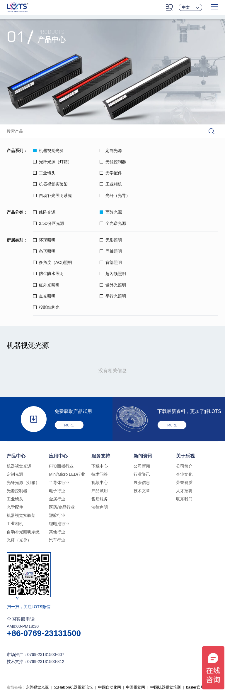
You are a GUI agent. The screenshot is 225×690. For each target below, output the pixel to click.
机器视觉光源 (48, 150)
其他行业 (57, 497)
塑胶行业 (57, 481)
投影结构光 (46, 273)
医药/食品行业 (62, 473)
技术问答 (99, 440)
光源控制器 (46, 161)
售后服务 (99, 465)
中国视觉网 (135, 653)
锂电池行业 (59, 489)
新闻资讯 (143, 421)
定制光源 (106, 150)
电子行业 (57, 456)
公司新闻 (142, 432)
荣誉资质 (184, 448)
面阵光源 (106, 200)
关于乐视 (185, 421)
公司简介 (184, 432)
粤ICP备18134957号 (134, 671)
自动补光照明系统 (175, 173)
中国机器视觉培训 (165, 653)
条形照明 (167, 228)
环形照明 (44, 228)
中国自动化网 (109, 653)
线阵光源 (44, 200)
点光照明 (106, 262)
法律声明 (99, 473)
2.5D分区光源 (172, 200)
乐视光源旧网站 (52, 662)
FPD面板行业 (61, 432)
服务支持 (100, 421)
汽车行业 (57, 506)
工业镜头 (106, 161)
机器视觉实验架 (50, 173)
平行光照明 (169, 262)
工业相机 (106, 173)
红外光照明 (169, 251)
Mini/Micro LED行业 (67, 440)
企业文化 (184, 440)
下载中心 (99, 432)
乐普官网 (27, 662)
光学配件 (167, 161)
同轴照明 (44, 239)
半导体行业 (59, 448)
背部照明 (167, 239)
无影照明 (106, 228)
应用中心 (58, 421)
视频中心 (99, 448)
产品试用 (99, 456)
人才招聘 (184, 456)
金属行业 (57, 465)
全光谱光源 (46, 212)
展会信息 (142, 448)
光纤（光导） (48, 184)
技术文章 (142, 456)
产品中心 (16, 421)
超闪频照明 (108, 251)
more (69, 391)
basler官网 (195, 653)
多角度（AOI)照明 (114, 239)
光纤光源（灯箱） (175, 150)
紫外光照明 (46, 262)
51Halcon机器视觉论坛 (73, 653)
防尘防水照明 (48, 251)
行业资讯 (142, 440)
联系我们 (184, 465)
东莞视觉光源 (37, 653)
